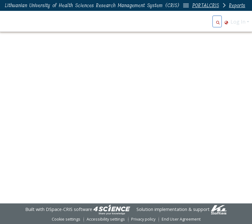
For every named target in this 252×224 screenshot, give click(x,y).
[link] (111, 209)
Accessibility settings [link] (106, 219)
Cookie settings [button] (66, 219)
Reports (237, 5)
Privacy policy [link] (143, 219)
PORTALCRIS (205, 5)
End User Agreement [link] (181, 219)
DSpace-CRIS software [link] (69, 209)
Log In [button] (239, 21)
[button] (218, 21)
